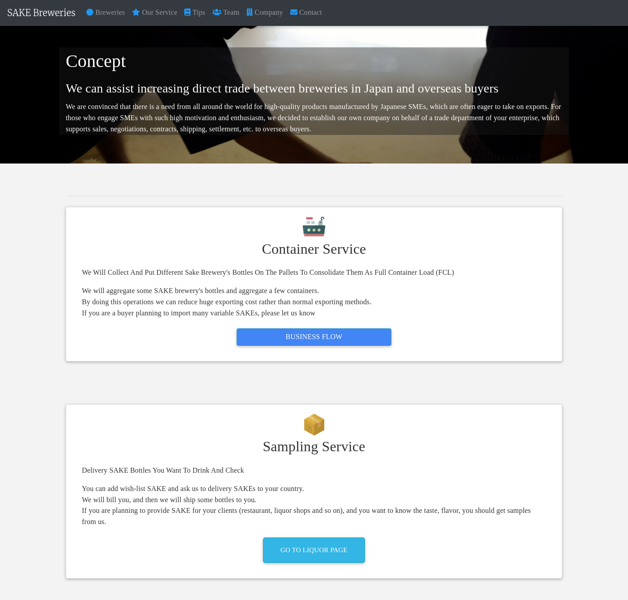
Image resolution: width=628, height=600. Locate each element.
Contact (306, 12)
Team (225, 12)
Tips (194, 12)
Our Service (154, 12)
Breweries (105, 12)
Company (264, 12)
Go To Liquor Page (314, 550)
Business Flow (314, 336)
